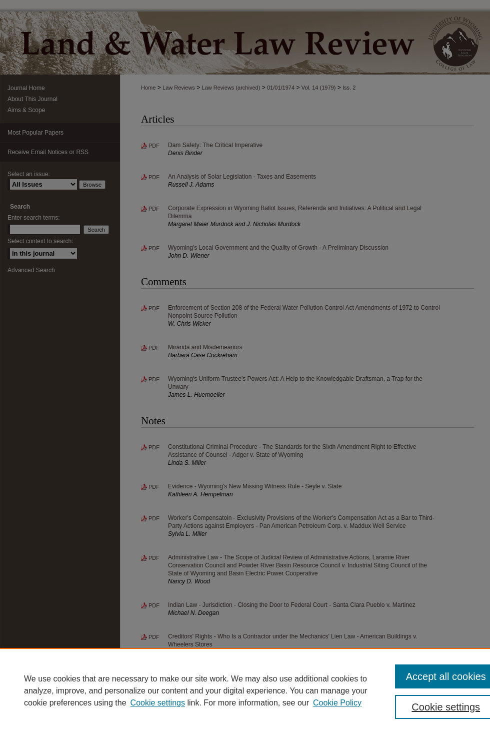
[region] (245, 690)
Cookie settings (157, 702)
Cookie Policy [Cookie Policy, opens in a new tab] (337, 702)
